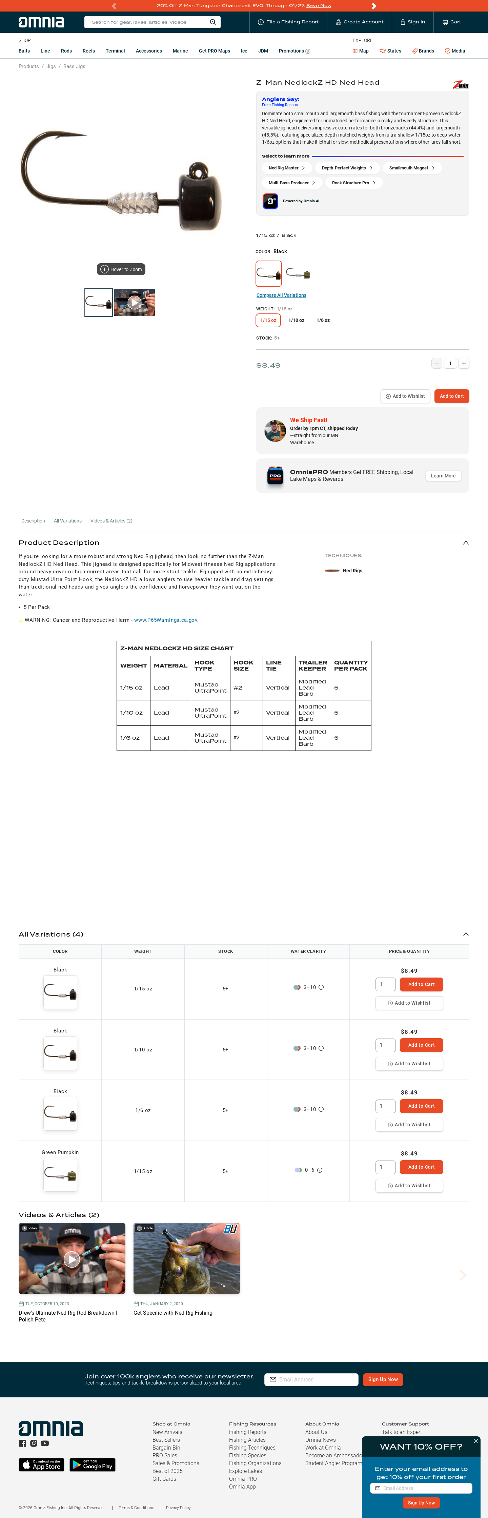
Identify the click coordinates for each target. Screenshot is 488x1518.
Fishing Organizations (255, 1463)
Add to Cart (452, 396)
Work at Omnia (323, 1447)
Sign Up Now (420, 1502)
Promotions (294, 51)
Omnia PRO (243, 1479)
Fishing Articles (247, 1440)
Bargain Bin (166, 1447)
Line (45, 51)
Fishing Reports (247, 1432)
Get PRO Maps (214, 51)
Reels (89, 51)
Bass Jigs (74, 66)
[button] (244, 542)
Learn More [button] (443, 475)
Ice (244, 51)
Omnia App (242, 1486)
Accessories (149, 51)
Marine (180, 51)
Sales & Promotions (175, 1463)
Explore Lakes (245, 1471)
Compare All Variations (281, 295)
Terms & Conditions (136, 1507)
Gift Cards (164, 1479)
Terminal (115, 51)
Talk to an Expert (402, 1432)
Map (361, 51)
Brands (423, 51)
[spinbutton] (385, 984)
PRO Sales (164, 1455)
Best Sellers (166, 1440)
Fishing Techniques (252, 1447)
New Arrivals (167, 1432)
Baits (24, 51)
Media (455, 51)
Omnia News (320, 1440)
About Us (316, 1432)
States (390, 51)
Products (29, 66)
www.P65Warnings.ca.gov (165, 620)
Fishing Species (247, 1455)
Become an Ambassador (334, 1455)
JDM (263, 51)
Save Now (318, 5)
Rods (66, 51)
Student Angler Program (333, 1463)
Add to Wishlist (405, 396)
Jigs (51, 66)
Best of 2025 (167, 1471)
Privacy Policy (178, 1507)
